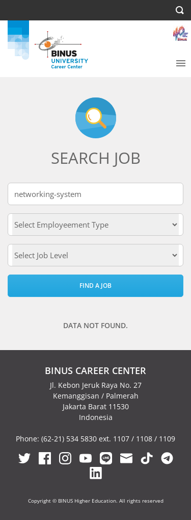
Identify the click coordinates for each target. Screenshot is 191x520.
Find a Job (95, 285)
